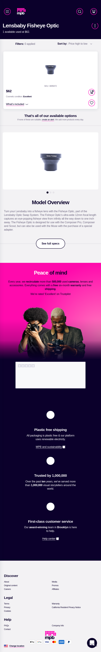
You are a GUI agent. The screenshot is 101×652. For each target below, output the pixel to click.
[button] (92, 92)
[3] (53, 192)
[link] (22, 11)
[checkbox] (91, 103)
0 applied (25, 44)
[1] (47, 192)
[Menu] (7, 11)
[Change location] (16, 645)
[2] (51, 192)
